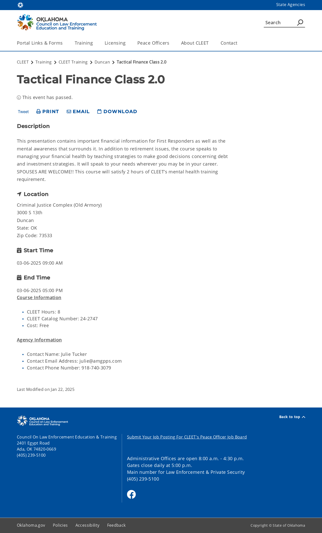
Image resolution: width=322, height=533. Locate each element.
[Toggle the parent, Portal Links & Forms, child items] (64, 43)
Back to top (292, 417)
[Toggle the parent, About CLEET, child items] (210, 43)
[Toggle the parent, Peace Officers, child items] (171, 43)
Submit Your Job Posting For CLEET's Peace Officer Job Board (187, 437)
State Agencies (290, 4)
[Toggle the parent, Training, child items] (94, 43)
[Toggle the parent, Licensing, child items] (127, 43)
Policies (60, 525)
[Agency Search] (300, 22)
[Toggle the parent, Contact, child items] (239, 43)
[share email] (78, 112)
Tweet (23, 112)
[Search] (284, 22)
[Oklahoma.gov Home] (20, 4)
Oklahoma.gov (31, 525)
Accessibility (87, 525)
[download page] (117, 112)
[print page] (47, 112)
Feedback (116, 525)
